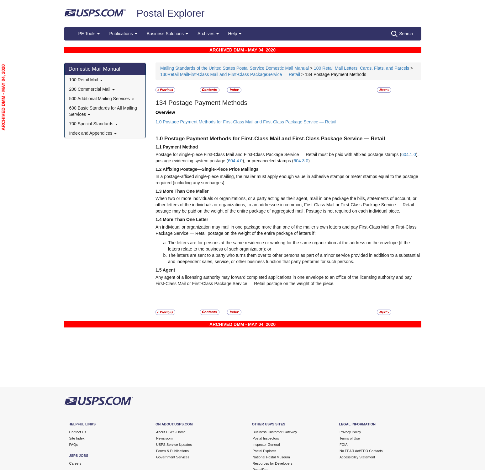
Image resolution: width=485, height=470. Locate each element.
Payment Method (180, 146)
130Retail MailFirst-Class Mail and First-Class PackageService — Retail (230, 74)
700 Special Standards (93, 123)
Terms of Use (350, 438)
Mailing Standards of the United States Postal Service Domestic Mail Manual (235, 68)
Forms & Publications (172, 451)
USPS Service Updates (174, 444)
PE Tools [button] (89, 33)
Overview (165, 112)
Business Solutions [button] (167, 33)
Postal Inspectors (266, 438)
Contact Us (77, 432)
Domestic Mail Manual (94, 69)
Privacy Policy (350, 432)
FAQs (73, 444)
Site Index (77, 438)
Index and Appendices (93, 133)
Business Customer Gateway (275, 432)
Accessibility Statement (357, 457)
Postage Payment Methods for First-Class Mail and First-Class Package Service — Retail (274, 139)
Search (402, 34)
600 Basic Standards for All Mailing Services (103, 111)
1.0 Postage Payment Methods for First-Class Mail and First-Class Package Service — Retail (246, 121)
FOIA (344, 444)
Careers (75, 463)
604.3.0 (300, 160)
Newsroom (164, 438)
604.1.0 (408, 154)
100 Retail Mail (86, 79)
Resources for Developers (273, 463)
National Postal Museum (271, 457)
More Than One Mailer (185, 191)
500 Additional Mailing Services (101, 98)
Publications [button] (123, 33)
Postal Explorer (170, 13)
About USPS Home (171, 432)
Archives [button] (208, 33)
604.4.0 (235, 160)
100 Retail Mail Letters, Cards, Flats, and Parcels (361, 68)
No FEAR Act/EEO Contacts (361, 451)
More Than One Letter (185, 219)
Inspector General (266, 444)
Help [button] (235, 33)
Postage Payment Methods (207, 102)
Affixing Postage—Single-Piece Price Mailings (211, 169)
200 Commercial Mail (92, 89)
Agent (169, 270)
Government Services (172, 457)
